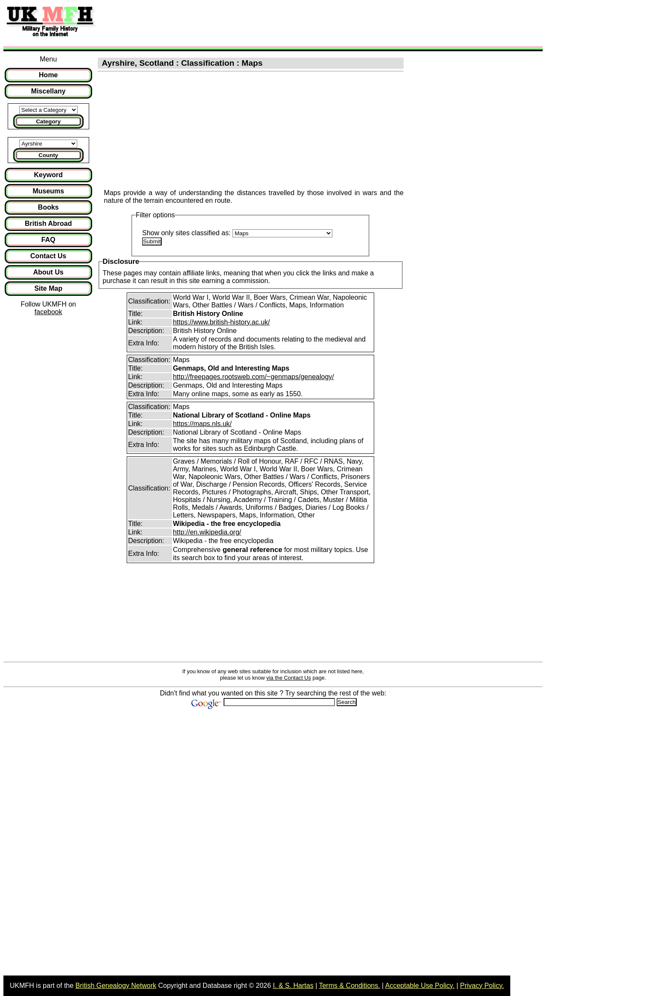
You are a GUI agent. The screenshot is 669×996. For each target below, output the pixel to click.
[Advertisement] (257, 22)
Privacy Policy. (482, 985)
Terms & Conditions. (349, 985)
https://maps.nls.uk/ (202, 423)
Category (48, 121)
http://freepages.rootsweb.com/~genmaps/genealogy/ (253, 376)
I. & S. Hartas (293, 985)
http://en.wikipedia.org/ (207, 532)
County (48, 155)
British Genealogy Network (116, 985)
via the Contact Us (288, 678)
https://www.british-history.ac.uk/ (221, 322)
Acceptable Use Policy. (419, 985)
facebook (48, 311)
